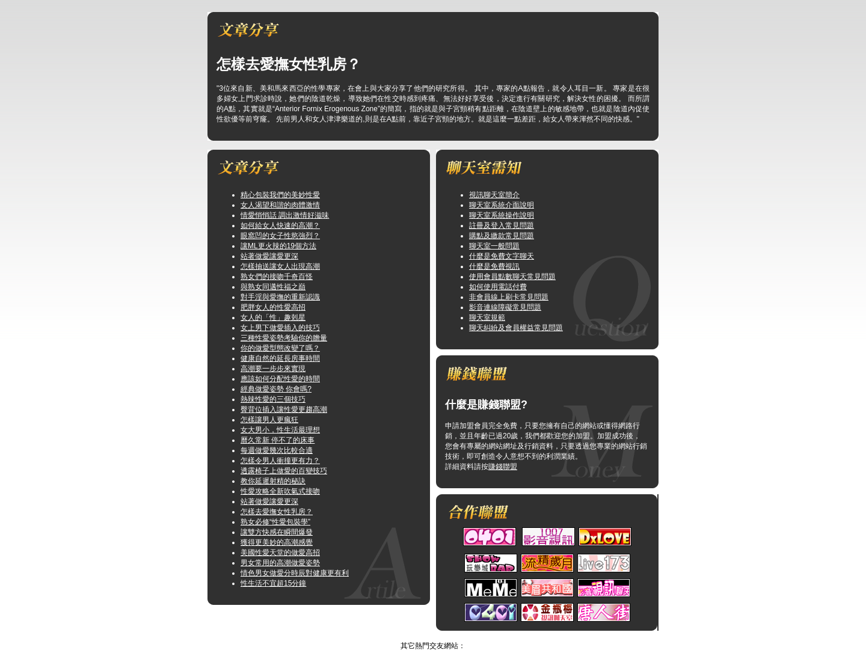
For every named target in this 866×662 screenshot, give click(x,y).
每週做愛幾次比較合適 (277, 450)
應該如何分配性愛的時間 (280, 379)
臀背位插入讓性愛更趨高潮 (284, 409)
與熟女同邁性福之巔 (273, 287)
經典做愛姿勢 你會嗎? (276, 389)
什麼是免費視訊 (494, 266)
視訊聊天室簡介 (494, 195)
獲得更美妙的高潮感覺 (277, 542)
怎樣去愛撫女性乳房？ (277, 511)
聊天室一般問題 (494, 246)
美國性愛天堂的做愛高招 (280, 552)
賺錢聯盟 (502, 466)
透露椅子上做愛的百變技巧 (284, 471)
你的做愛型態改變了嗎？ (280, 348)
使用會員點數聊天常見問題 (512, 276)
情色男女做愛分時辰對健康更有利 (295, 573)
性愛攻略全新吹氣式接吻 (280, 491)
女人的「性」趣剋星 (273, 317)
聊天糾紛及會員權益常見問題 (516, 327)
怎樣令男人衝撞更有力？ (280, 460)
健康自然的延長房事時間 (280, 358)
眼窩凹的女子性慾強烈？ (280, 235)
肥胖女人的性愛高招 (273, 307)
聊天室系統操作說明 (501, 215)
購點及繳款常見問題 (501, 235)
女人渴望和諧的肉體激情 (280, 205)
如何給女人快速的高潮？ (280, 225)
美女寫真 (421, 635)
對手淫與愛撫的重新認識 (280, 297)
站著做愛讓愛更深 (269, 256)
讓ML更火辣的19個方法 (278, 246)
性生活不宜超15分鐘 (273, 583)
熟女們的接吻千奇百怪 (277, 276)
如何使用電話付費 (498, 287)
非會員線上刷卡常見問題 (508, 297)
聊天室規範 (487, 317)
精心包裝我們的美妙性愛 (280, 195)
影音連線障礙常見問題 (505, 307)
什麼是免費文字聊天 (501, 256)
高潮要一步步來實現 (273, 368)
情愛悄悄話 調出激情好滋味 (285, 215)
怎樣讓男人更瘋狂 (269, 419)
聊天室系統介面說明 (501, 205)
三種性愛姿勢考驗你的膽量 (284, 338)
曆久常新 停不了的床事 (278, 440)
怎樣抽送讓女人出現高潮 (280, 266)
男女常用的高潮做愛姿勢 (280, 563)
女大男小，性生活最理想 (280, 430)
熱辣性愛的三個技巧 (273, 399)
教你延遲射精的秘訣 (273, 481)
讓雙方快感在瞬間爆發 (277, 532)
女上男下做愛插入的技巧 (280, 327)
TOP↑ (450, 635)
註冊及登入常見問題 (501, 225)
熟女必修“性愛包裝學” (275, 522)
